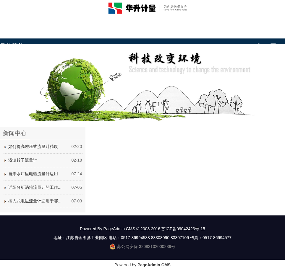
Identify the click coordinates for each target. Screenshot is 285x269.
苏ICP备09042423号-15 (183, 228)
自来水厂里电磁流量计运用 (33, 173)
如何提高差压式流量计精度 (33, 146)
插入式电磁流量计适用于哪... (34, 201)
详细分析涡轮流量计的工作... (34, 187)
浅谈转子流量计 (22, 160)
